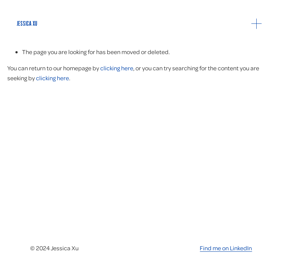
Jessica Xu (27, 23)
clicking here (116, 68)
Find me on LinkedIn (226, 248)
